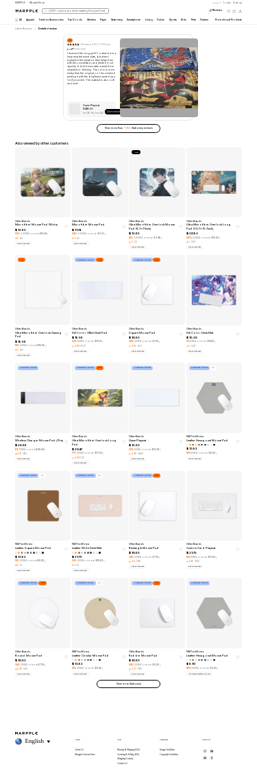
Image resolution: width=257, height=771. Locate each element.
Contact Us (122, 763)
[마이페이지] (240, 11)
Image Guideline (167, 749)
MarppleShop (37, 2)
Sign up (237, 2)
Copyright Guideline (169, 754)
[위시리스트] (228, 11)
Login (227, 2)
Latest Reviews (23, 28)
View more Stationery (129, 684)
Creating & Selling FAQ (128, 754)
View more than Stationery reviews (129, 128)
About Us (79, 749)
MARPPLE (20, 2)
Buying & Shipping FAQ (128, 749)
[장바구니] (234, 11)
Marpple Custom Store (85, 754)
